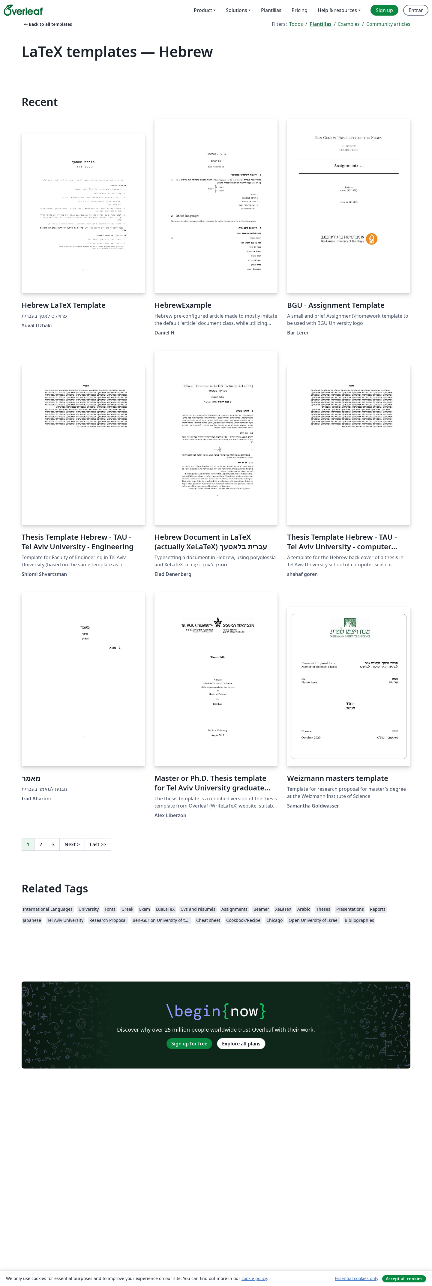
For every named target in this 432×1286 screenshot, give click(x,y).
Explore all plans (241, 1043)
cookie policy (254, 1278)
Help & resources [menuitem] (337, 10)
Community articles (388, 24)
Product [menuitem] (203, 10)
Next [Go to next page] (72, 844)
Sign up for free (189, 1043)
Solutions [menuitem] (236, 10)
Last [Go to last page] (98, 844)
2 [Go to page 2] (40, 844)
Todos (296, 24)
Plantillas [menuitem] (271, 10)
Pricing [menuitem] (300, 10)
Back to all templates (47, 24)
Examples (349, 24)
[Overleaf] (23, 10)
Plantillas (321, 24)
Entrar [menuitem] (416, 10)
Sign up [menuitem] (384, 10)
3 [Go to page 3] (53, 844)
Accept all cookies (404, 1279)
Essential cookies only (356, 1278)
